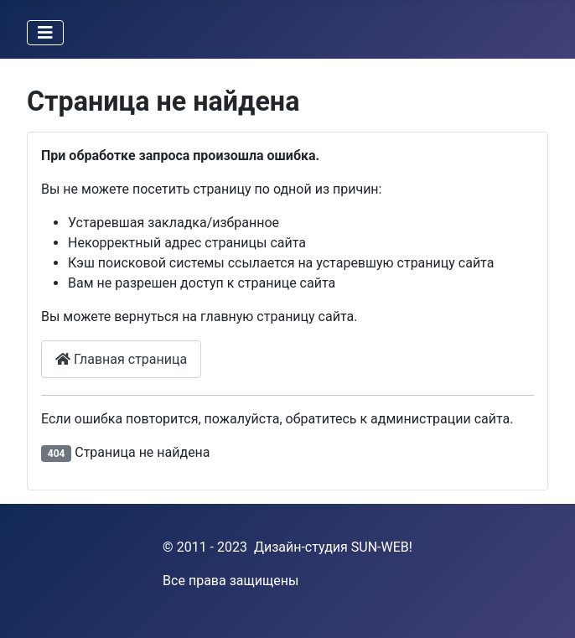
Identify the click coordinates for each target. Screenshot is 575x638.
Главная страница (121, 359)
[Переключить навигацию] (45, 32)
